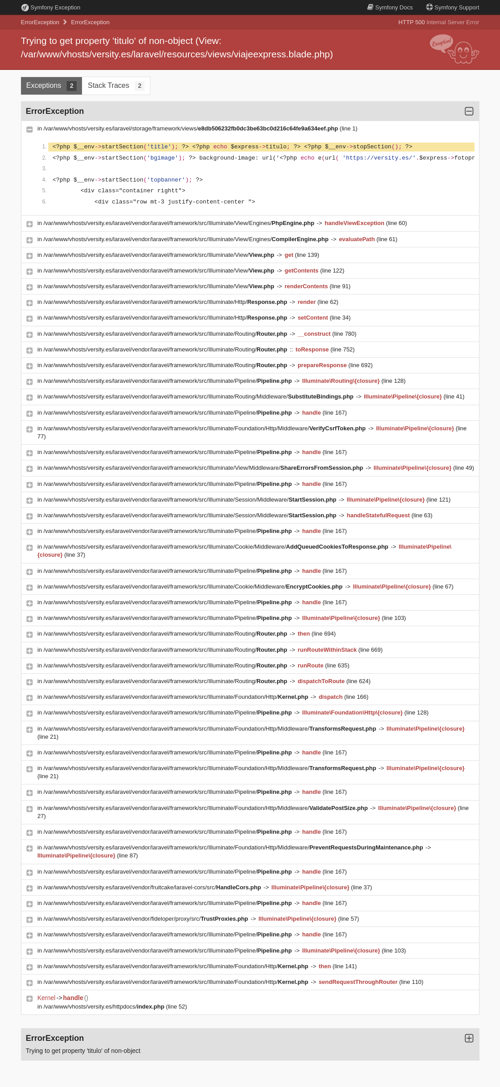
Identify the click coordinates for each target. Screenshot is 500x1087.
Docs (390, 7)
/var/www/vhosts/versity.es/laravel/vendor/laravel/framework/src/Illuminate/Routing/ (166, 333)
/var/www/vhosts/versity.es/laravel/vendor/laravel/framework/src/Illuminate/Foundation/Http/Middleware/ (205, 428)
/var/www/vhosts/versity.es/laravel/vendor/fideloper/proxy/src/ (146, 918)
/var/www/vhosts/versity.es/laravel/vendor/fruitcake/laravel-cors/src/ (153, 887)
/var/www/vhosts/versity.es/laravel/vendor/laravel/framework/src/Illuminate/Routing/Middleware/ (199, 396)
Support (452, 7)
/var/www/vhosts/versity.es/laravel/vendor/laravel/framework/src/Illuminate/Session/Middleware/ (190, 499)
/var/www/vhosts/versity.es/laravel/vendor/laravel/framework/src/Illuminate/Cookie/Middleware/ (216, 546)
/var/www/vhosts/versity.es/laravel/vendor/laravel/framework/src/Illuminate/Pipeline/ (168, 380)
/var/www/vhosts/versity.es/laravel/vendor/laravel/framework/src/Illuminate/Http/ (166, 302)
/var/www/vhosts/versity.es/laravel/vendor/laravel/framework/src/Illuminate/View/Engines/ (179, 223)
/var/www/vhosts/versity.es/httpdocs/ (104, 1006)
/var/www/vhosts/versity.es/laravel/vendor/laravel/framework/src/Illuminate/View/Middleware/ (204, 467)
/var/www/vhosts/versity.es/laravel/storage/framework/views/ (191, 128)
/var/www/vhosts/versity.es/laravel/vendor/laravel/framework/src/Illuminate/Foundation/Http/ (176, 696)
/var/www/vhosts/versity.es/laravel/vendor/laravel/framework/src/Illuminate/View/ (159, 254)
